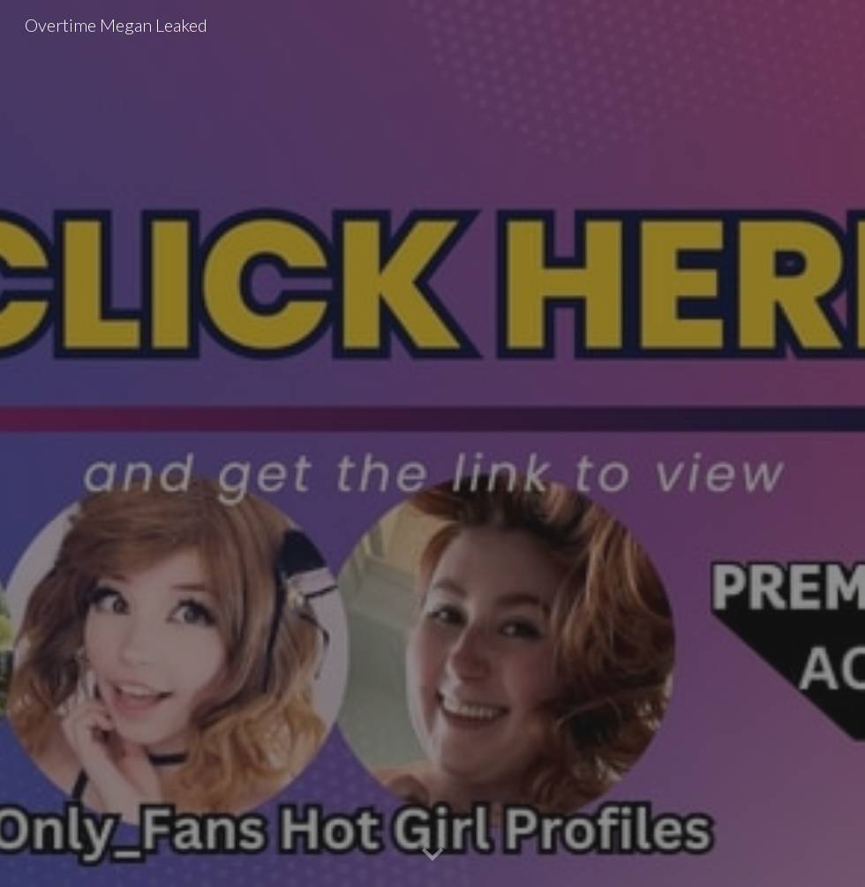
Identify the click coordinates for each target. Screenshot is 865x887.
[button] (432, 855)
